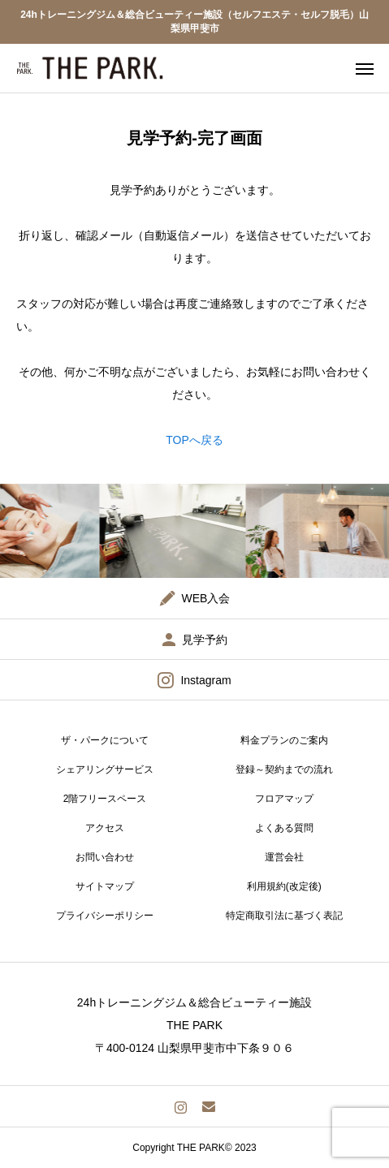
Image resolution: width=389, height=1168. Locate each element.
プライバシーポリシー (104, 915)
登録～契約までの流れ (284, 769)
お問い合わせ (105, 857)
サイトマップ (105, 886)
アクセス (104, 828)
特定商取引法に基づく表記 (284, 915)
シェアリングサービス (104, 769)
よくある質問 (284, 828)
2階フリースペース (105, 798)
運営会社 (284, 857)
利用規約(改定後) (284, 886)
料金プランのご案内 (284, 740)
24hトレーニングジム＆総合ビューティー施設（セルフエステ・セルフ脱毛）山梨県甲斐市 (194, 21)
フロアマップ (284, 798)
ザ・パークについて (105, 740)
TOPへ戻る (194, 439)
